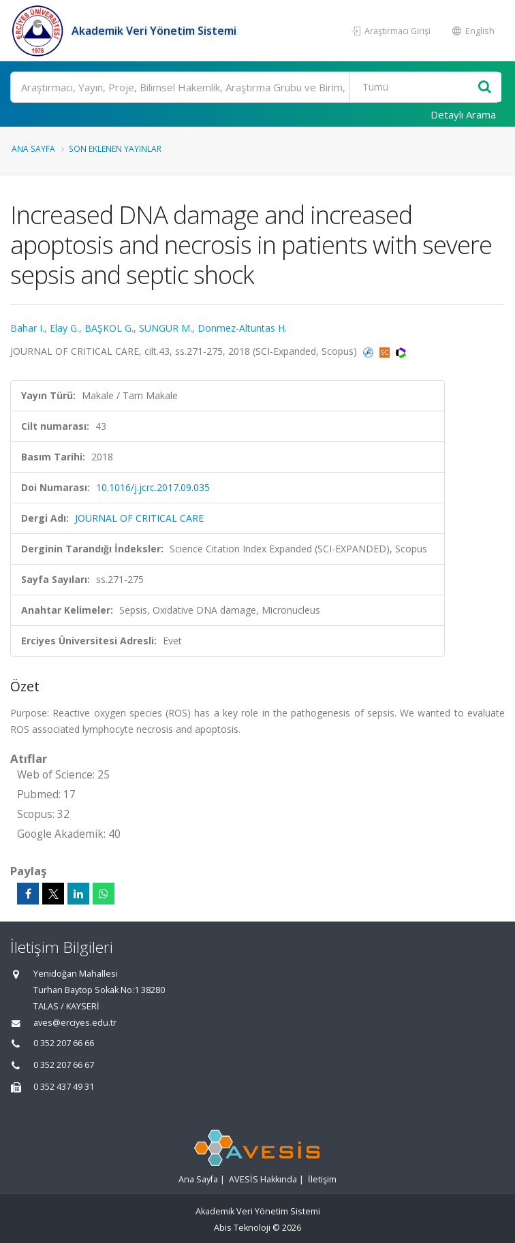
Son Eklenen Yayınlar (115, 148)
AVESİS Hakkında (263, 1179)
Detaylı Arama (463, 114)
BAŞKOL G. (109, 327)
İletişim (322, 1179)
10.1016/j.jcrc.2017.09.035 (153, 487)
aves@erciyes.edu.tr (74, 1022)
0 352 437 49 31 (63, 1086)
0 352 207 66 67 (63, 1065)
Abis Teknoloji (242, 1227)
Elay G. (64, 327)
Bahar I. (27, 327)
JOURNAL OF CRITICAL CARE (139, 518)
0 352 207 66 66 (63, 1043)
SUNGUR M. (165, 327)
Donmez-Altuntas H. (242, 327)
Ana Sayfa (33, 148)
